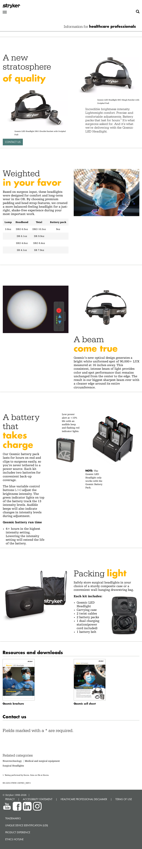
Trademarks (13, 818)
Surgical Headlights (13, 765)
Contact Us (13, 142)
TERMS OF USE (123, 799)
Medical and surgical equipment (42, 760)
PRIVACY (10, 799)
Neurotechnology (12, 760)
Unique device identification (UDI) (26, 825)
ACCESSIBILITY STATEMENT (37, 799)
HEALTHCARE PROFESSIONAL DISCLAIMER (84, 799)
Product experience (17, 832)
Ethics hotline (14, 839)
